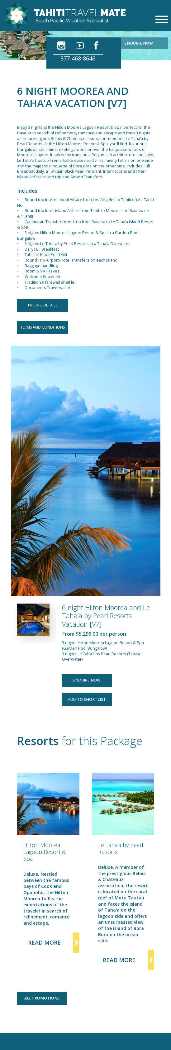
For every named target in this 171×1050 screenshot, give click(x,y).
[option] (48, 863)
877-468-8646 (77, 58)
